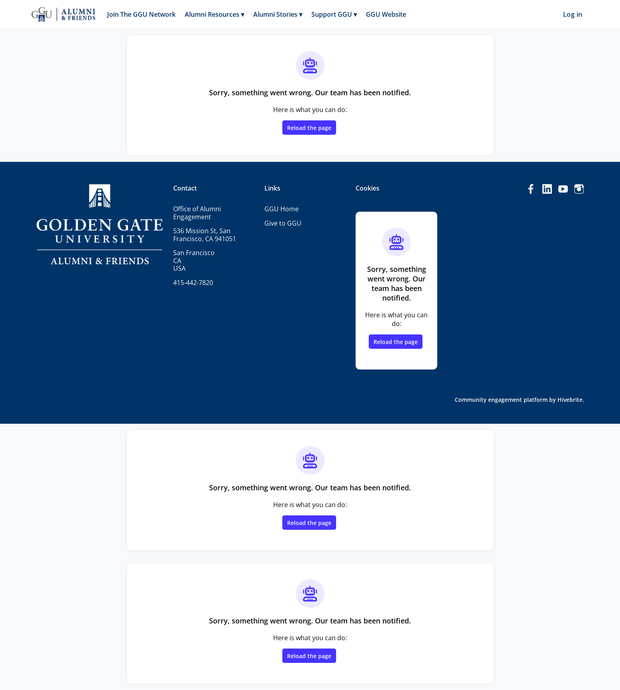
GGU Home (281, 208)
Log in (572, 14)
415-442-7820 (193, 282)
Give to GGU (282, 223)
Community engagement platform (501, 399)
